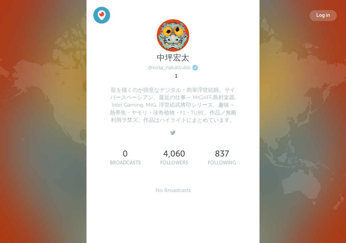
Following (222, 162)
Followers (174, 162)
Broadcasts (125, 162)
